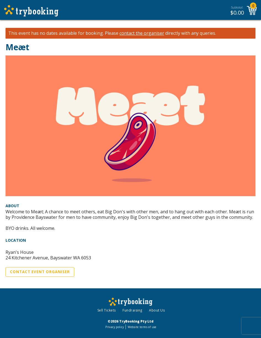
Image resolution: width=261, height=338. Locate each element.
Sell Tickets (106, 310)
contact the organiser (141, 33)
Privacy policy (114, 327)
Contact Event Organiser (40, 271)
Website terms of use (142, 327)
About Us (157, 310)
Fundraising (132, 310)
